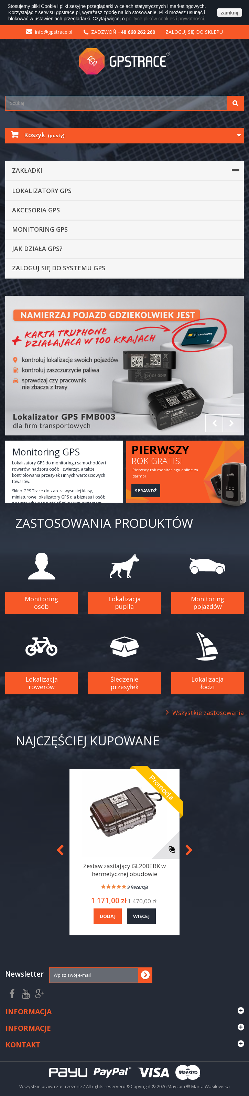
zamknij (229, 13)
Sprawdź (146, 490)
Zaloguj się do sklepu (194, 32)
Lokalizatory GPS (42, 191)
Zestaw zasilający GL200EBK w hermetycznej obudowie (124, 870)
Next (231, 423)
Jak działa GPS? (37, 248)
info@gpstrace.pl (49, 32)
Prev (214, 423)
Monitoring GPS (40, 229)
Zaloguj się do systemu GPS (58, 268)
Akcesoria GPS (36, 210)
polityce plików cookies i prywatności (165, 18)
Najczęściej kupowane (87, 741)
